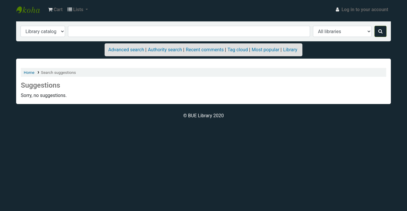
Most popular (265, 49)
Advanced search (126, 49)
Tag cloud (237, 49)
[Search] (380, 31)
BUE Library (31, 9)
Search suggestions (58, 72)
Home (29, 72)
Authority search (165, 49)
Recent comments (205, 49)
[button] (55, 10)
